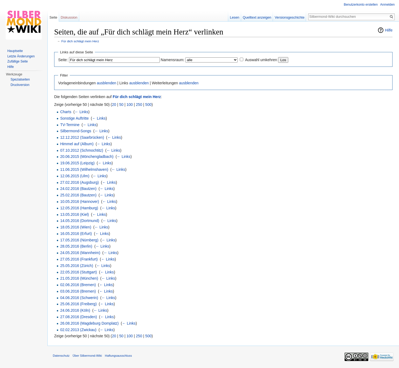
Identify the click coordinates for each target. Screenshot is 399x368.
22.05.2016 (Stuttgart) (78, 272)
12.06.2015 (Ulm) (74, 176)
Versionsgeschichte (289, 17)
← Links (81, 112)
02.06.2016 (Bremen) (78, 285)
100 (130, 104)
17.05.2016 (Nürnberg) (79, 240)
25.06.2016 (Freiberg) (78, 304)
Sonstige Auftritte (74, 118)
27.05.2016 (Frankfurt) (79, 259)
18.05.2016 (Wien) (75, 227)
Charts (65, 112)
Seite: (63, 60)
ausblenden (106, 83)
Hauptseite (15, 51)
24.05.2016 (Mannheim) (80, 253)
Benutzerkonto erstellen (361, 4)
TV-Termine (69, 125)
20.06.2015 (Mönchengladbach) (86, 156)
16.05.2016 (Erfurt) (76, 233)
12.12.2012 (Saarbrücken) (82, 137)
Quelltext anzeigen (257, 17)
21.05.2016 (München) (79, 278)
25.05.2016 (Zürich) (76, 265)
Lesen (234, 17)
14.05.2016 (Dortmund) (79, 220)
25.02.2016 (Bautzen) (78, 195)
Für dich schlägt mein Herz (80, 41)
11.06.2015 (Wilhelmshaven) (84, 169)
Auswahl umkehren (261, 60)
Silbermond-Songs (75, 131)
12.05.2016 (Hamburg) (79, 208)
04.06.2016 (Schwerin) (79, 298)
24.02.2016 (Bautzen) (78, 188)
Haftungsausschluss (118, 355)
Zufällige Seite (17, 61)
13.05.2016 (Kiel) (74, 214)
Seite (53, 17)
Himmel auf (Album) (76, 144)
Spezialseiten (20, 79)
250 (139, 104)
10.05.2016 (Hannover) (79, 201)
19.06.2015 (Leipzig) (77, 163)
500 (148, 104)
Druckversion (20, 85)
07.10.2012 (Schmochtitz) (81, 150)
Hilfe (389, 30)
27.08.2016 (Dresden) (78, 317)
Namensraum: (173, 60)
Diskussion (69, 17)
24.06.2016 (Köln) (75, 310)
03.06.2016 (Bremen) (78, 291)
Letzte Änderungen (20, 56)
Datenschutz (61, 355)
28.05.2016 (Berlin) (76, 246)
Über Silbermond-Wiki (87, 355)
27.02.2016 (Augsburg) (79, 182)
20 (114, 104)
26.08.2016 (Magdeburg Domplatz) (89, 323)
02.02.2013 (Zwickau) (78, 330)
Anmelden (387, 4)
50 (121, 104)
